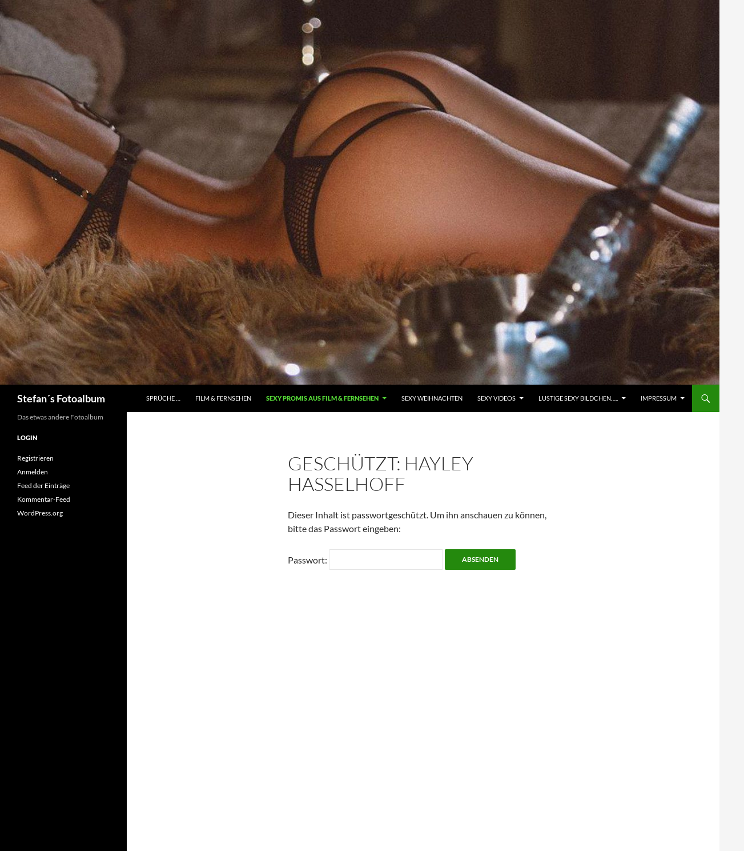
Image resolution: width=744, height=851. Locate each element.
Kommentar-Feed (43, 499)
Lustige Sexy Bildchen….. (578, 398)
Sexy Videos (496, 398)
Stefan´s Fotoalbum (61, 398)
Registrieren (35, 458)
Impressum (659, 398)
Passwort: (365, 559)
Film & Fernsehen (223, 398)
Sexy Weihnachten (432, 398)
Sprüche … (163, 398)
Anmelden (32, 472)
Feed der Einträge (43, 485)
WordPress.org (40, 513)
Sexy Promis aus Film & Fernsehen (322, 398)
